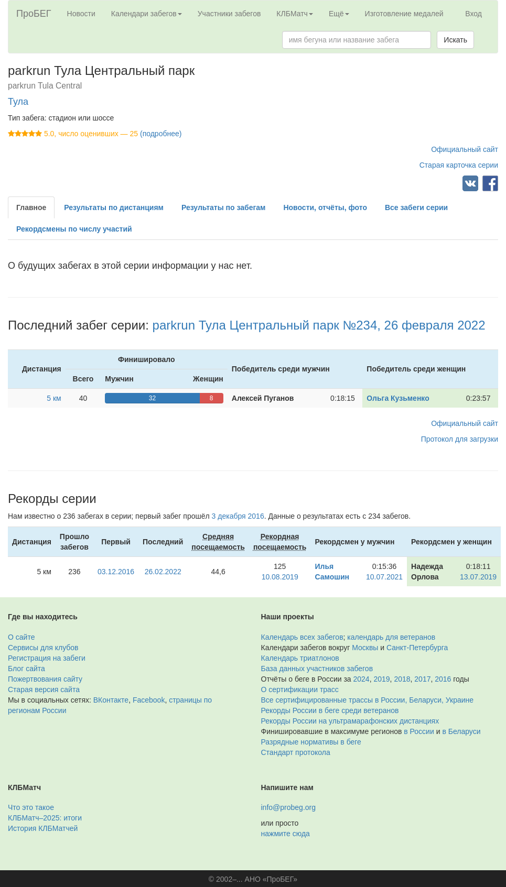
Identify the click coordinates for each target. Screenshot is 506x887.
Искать (455, 40)
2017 (422, 679)
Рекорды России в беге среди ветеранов (330, 710)
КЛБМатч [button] (294, 13)
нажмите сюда (285, 833)
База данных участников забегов (317, 668)
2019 (381, 679)
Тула (18, 101)
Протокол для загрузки (459, 439)
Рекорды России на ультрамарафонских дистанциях (350, 721)
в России (419, 731)
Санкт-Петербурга (417, 647)
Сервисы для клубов (43, 647)
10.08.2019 (280, 577)
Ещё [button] (339, 13)
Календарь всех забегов (302, 637)
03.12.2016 (116, 571)
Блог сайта (26, 668)
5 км (54, 398)
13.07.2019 (478, 577)
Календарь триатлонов (300, 658)
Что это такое (31, 807)
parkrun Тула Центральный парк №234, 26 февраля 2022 (319, 325)
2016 (443, 679)
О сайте (21, 637)
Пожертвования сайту (45, 679)
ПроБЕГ (33, 13)
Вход (473, 13)
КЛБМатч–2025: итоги (45, 818)
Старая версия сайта (44, 689)
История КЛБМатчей (43, 828)
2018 (402, 679)
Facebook (149, 700)
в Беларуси (461, 731)
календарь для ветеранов (391, 637)
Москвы (365, 647)
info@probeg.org (288, 807)
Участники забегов (229, 13)
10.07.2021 (384, 577)
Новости (81, 13)
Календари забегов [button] (146, 13)
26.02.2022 (163, 571)
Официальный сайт (464, 149)
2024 (361, 679)
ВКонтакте (110, 700)
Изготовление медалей (404, 13)
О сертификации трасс (300, 689)
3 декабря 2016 (238, 516)
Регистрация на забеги (46, 658)
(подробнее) (160, 133)
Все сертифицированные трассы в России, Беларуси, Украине (367, 700)
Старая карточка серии (458, 165)
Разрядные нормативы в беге (311, 742)
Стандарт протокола (295, 752)
